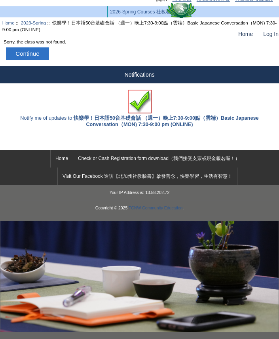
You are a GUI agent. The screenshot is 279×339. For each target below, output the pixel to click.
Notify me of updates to (139, 108)
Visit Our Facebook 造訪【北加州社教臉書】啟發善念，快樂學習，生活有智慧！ (147, 176)
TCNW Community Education (155, 208)
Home (245, 34)
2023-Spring (33, 22)
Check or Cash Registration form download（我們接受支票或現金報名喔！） (159, 158)
